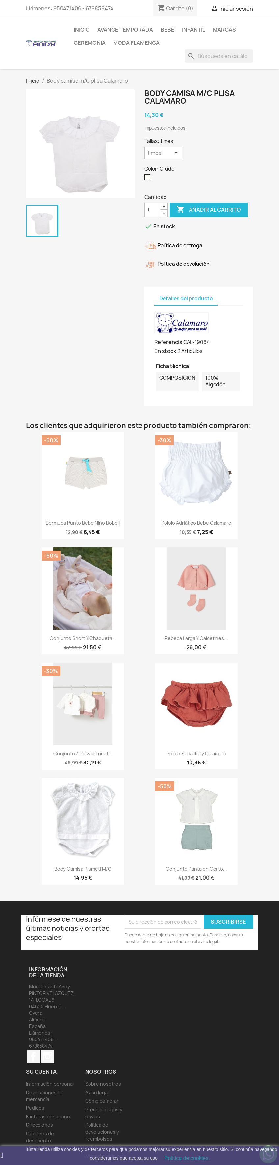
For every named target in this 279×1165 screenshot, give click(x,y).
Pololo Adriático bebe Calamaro (196, 523)
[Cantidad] (152, 210)
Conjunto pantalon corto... (196, 869)
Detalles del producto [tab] (186, 298)
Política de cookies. (187, 1158)
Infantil (193, 29)
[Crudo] (148, 178)
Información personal (50, 1084)
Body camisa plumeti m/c (83, 869)
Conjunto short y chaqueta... (83, 638)
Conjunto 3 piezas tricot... (83, 753)
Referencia (168, 342)
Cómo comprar (102, 1101)
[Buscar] (219, 56)
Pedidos (35, 1108)
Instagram (47, 1056)
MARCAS (224, 29)
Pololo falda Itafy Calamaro (196, 753)
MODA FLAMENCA (136, 42)
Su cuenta (41, 1071)
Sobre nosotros (103, 1084)
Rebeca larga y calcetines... (196, 638)
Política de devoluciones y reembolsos (102, 1132)
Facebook (33, 1056)
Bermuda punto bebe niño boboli (83, 523)
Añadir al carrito (209, 210)
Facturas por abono (48, 1116)
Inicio (82, 29)
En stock (165, 351)
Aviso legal (97, 1092)
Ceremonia (90, 42)
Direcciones (39, 1125)
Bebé (167, 29)
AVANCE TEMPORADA (125, 29)
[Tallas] (163, 153)
